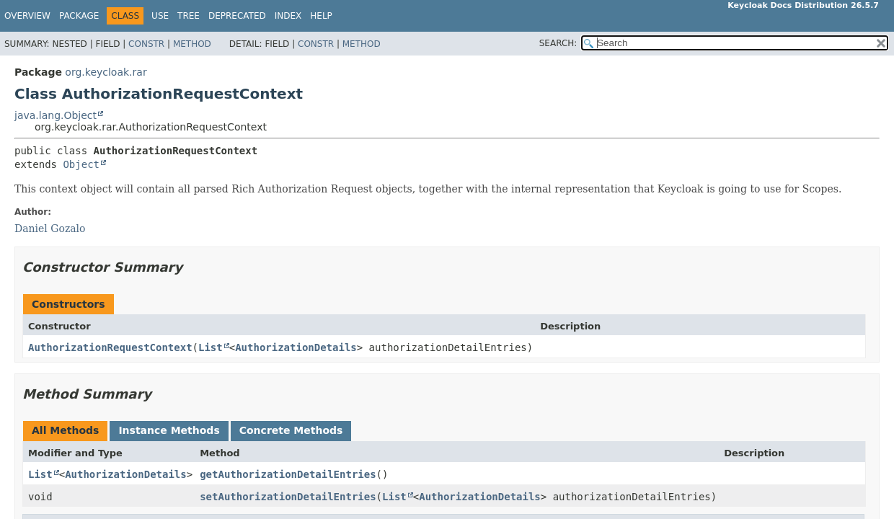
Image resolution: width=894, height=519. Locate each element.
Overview (27, 16)
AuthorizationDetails (296, 347)
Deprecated (237, 16)
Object (81, 164)
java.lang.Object (55, 115)
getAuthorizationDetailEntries (288, 474)
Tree (188, 16)
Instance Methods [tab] (168, 430)
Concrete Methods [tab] (291, 430)
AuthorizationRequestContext (110, 347)
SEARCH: (558, 43)
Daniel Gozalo (50, 228)
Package (79, 16)
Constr (146, 44)
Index (288, 16)
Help (321, 16)
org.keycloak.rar (105, 72)
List (210, 347)
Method (192, 44)
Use (160, 16)
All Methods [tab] (65, 430)
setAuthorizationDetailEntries (288, 496)
